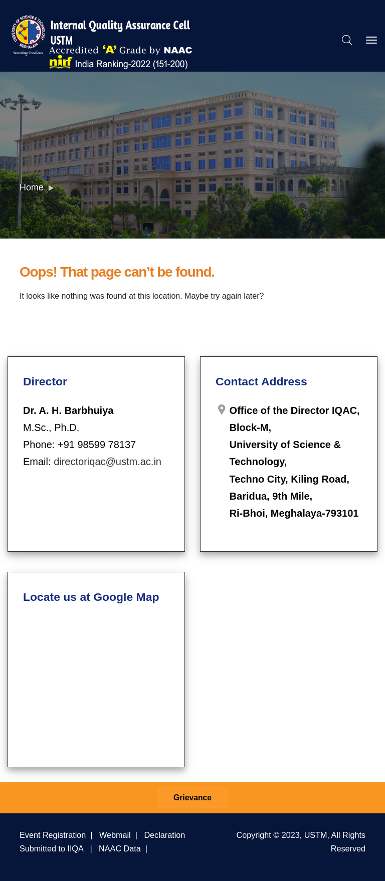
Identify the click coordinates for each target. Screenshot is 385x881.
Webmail (115, 834)
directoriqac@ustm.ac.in (107, 461)
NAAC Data (120, 848)
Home (32, 187)
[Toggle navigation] (371, 40)
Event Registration (53, 834)
